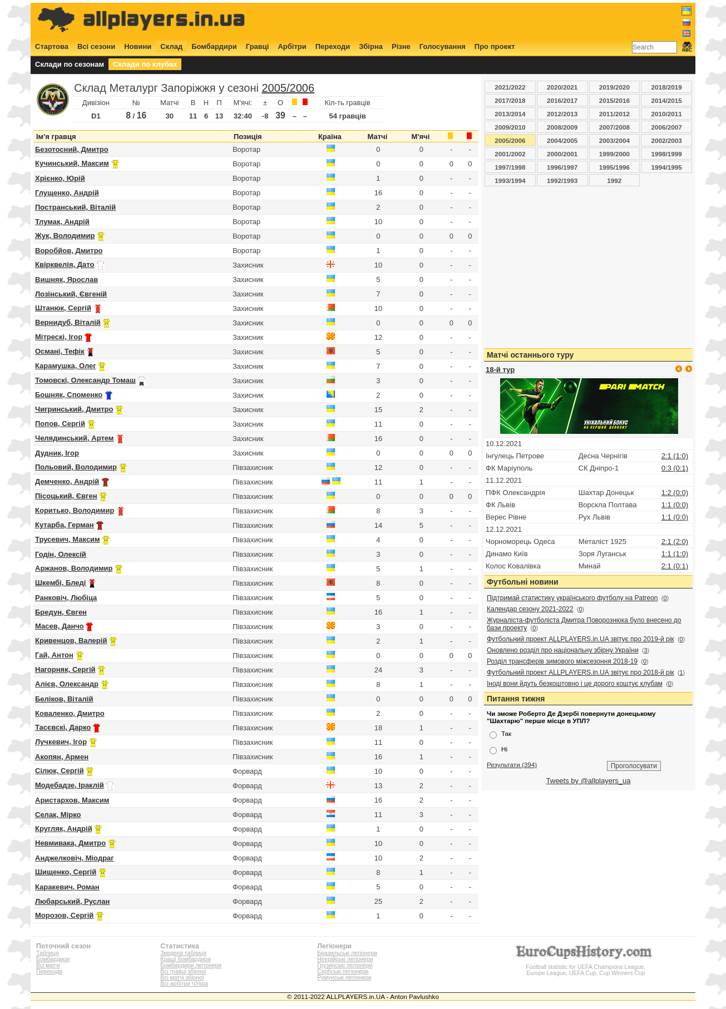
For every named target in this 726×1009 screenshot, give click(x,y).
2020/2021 (562, 87)
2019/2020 (614, 87)
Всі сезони (96, 46)
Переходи (332, 46)
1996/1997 (562, 167)
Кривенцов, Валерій (71, 640)
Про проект (495, 46)
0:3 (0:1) (674, 468)
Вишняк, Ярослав (66, 279)
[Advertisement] (489, 20)
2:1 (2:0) (674, 541)
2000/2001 (562, 153)
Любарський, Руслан (72, 901)
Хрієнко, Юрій (60, 178)
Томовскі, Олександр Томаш (85, 380)
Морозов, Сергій (64, 915)
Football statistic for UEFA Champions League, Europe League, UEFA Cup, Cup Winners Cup (585, 967)
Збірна (371, 46)
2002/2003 (666, 140)
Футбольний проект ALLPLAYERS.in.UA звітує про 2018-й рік (580, 672)
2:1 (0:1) (674, 566)
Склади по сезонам (69, 64)
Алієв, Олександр (66, 684)
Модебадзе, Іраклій (69, 785)
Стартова (51, 46)
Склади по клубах (145, 64)
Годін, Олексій (60, 554)
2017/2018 (510, 100)
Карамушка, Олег (65, 366)
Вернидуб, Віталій (68, 322)
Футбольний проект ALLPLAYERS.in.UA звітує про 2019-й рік (580, 639)
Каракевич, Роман (67, 887)
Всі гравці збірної (183, 971)
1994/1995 (666, 167)
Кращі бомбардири (185, 959)
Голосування (442, 46)
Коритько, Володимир (74, 510)
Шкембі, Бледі (60, 582)
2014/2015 (666, 100)
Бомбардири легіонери (190, 965)
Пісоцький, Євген (66, 496)
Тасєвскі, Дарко (63, 727)
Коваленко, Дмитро (70, 713)
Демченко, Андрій (67, 481)
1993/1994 (510, 180)
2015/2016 (614, 100)
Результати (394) (512, 764)
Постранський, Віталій (75, 207)
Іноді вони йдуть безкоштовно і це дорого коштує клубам (575, 683)
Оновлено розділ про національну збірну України (563, 650)
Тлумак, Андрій (62, 221)
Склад (171, 46)
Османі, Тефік (60, 351)
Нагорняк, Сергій (65, 669)
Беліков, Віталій (64, 699)
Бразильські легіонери (347, 953)
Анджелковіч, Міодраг (74, 858)
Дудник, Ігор (57, 453)
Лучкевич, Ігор (61, 742)
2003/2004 (614, 140)
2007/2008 (614, 127)
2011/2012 (614, 113)
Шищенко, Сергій (65, 872)
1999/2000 (614, 153)
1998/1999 (666, 153)
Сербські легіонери (342, 971)
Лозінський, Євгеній (71, 294)
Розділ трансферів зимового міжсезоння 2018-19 (562, 661)
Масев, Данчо (59, 626)
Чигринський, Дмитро (74, 409)
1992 (614, 180)
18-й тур (500, 369)
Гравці (257, 46)
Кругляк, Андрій (63, 828)
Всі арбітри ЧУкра (184, 984)
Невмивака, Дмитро (70, 843)
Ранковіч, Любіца (66, 597)
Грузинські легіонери (344, 965)
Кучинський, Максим (72, 163)
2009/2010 (510, 127)
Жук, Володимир (65, 235)
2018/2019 (666, 87)
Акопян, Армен (61, 757)
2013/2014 (510, 113)
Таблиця (47, 953)
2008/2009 (562, 127)
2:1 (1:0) (674, 456)
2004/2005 (562, 140)
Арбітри (292, 46)
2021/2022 (510, 87)
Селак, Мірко (58, 814)
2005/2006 (287, 88)
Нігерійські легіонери (345, 959)
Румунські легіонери (344, 978)
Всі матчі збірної (182, 978)
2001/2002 (510, 153)
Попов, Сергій (60, 423)
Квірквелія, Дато (64, 264)
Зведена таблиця (183, 953)
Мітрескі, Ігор (58, 337)
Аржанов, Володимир (73, 568)
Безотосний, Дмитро (71, 149)
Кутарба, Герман (64, 525)
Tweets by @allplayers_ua (588, 780)
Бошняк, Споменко (68, 394)
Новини (137, 46)
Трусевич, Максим (67, 539)
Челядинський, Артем (74, 438)
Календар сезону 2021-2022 (530, 609)
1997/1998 (510, 167)
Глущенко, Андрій (67, 193)
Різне (401, 46)
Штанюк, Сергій (63, 308)
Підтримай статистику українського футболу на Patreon (572, 598)
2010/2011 (666, 113)
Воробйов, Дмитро (69, 250)
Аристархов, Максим (72, 800)
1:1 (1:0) (674, 554)
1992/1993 (562, 180)
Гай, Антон (54, 655)
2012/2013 (562, 113)
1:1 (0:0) (674, 505)
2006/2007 (666, 127)
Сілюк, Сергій (59, 770)
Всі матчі (48, 965)
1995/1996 (614, 167)
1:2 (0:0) (674, 492)
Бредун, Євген (61, 612)
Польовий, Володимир (76, 467)
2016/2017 (562, 100)
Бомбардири (214, 46)
